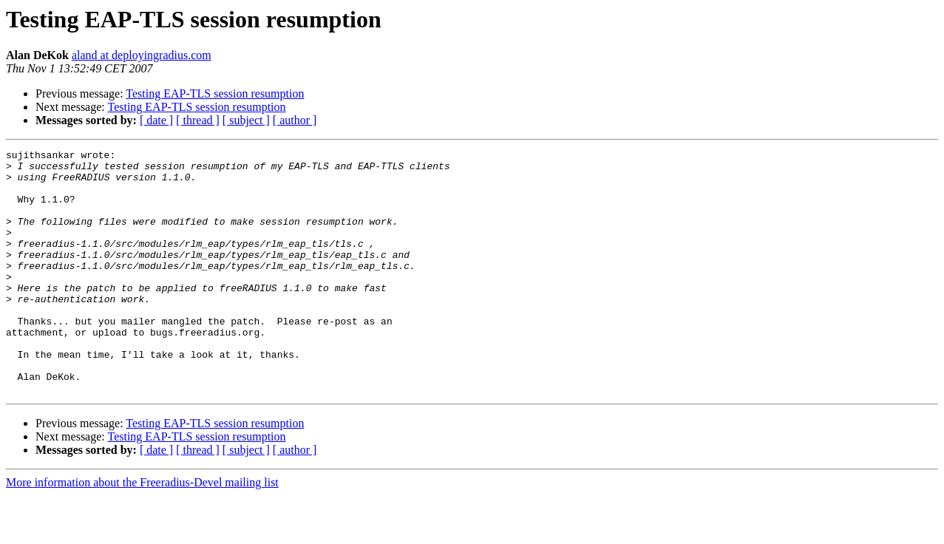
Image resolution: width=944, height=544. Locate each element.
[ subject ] (246, 120)
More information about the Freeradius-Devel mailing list (142, 531)
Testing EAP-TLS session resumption (215, 93)
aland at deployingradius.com (141, 55)
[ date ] (156, 120)
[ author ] (295, 120)
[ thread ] (198, 120)
